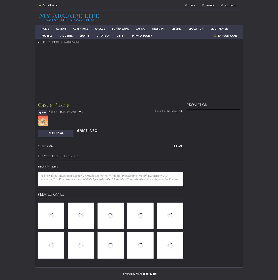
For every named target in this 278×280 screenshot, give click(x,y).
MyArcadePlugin (146, 273)
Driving (176, 28)
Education (196, 28)
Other (121, 35)
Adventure (80, 28)
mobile (50, 145)
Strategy (103, 35)
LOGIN (189, 5)
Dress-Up (158, 28)
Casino (140, 28)
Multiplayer (219, 28)
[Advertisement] (139, 71)
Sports (85, 35)
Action (61, 28)
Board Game (120, 28)
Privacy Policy (142, 35)
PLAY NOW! (56, 133)
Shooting (66, 35)
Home (45, 28)
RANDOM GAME (227, 35)
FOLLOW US (230, 5)
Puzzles (46, 35)
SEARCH (208, 5)
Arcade (100, 28)
